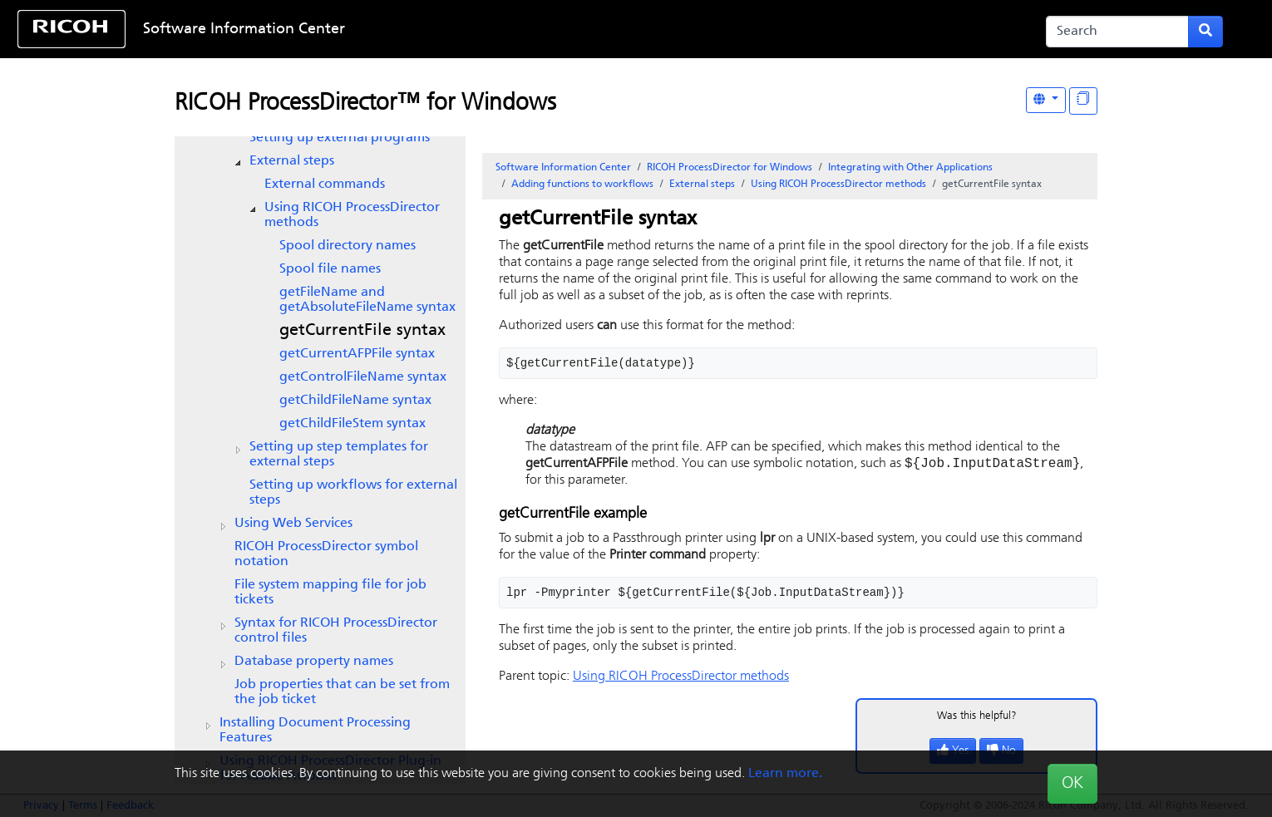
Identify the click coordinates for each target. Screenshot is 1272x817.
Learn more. (785, 773)
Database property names (313, 661)
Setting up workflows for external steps (353, 493)
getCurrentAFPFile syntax (357, 354)
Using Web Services (293, 523)
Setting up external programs (339, 138)
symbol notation (326, 554)
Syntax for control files (335, 631)
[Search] (1117, 31)
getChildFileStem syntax (352, 424)
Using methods (352, 215)
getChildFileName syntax (355, 400)
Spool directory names (347, 246)
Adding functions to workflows (582, 184)
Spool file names (330, 269)
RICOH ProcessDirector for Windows (729, 168)
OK (1072, 783)
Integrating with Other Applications (910, 168)
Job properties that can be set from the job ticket (342, 692)
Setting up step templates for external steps (338, 454)
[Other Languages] (1046, 100)
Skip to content (580, 29)
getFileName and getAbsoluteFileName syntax (367, 300)
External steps (291, 161)
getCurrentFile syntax (362, 330)
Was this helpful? (977, 717)
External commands (324, 184)
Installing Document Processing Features (315, 730)
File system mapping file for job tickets (330, 592)
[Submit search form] (1205, 31)
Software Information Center (244, 29)
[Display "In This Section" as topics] (1083, 101)
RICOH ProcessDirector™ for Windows (365, 104)
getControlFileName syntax (362, 377)
